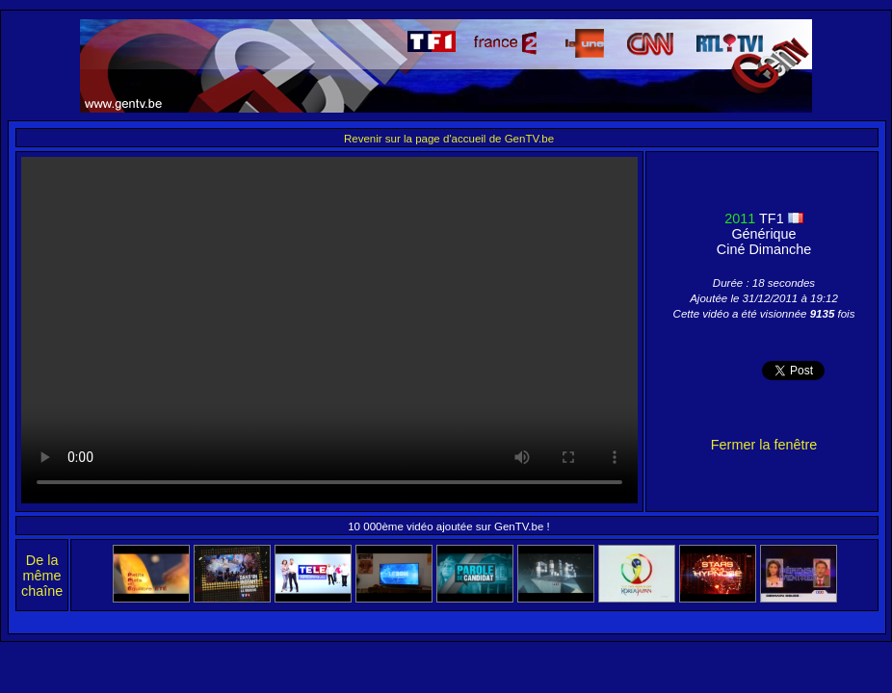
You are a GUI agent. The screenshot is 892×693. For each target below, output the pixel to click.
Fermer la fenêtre (764, 444)
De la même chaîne (42, 575)
